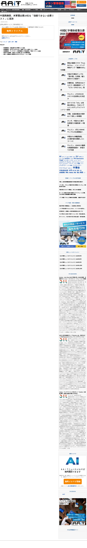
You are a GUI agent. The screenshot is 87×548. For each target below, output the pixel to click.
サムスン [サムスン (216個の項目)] (69, 169)
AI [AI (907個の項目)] (60, 164)
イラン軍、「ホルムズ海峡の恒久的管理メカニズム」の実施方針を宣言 (72, 193)
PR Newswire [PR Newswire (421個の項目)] (79, 166)
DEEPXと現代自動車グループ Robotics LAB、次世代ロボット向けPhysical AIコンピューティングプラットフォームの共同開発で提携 (72, 343)
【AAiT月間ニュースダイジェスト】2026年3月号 (70, 263)
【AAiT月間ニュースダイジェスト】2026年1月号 (70, 269)
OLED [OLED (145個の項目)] (71, 166)
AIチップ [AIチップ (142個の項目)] (64, 164)
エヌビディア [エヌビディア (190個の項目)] (62, 169)
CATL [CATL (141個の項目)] (74, 164)
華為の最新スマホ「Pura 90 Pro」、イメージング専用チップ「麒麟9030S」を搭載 (72, 73)
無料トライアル (81, 2)
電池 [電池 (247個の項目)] (78, 180)
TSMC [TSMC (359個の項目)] (61, 168)
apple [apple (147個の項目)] (67, 164)
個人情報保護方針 (72, 493)
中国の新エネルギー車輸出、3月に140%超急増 (70, 197)
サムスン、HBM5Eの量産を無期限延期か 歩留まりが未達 (76, 155)
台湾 (9, 41)
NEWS (65, 9)
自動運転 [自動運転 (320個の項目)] (62, 180)
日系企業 (59, 9)
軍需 (16, 41)
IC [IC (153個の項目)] (82, 164)
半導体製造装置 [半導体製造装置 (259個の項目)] (63, 177)
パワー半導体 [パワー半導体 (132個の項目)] (69, 172)
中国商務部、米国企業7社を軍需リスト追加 (14, 48)
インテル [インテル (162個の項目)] (71, 167)
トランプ (5, 41)
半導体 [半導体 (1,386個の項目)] (76, 175)
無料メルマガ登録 (72, 489)
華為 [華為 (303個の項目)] (67, 180)
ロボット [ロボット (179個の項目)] (70, 175)
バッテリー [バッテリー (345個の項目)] (62, 172)
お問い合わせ (4, 11)
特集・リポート (43, 9)
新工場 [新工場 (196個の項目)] (74, 177)
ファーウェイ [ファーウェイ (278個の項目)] (63, 175)
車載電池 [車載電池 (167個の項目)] (71, 180)
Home (2, 9)
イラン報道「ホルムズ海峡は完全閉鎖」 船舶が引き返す (72, 205)
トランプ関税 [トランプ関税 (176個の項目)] (77, 170)
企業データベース (72, 30)
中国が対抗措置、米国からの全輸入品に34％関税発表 (16, 52)
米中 (13, 41)
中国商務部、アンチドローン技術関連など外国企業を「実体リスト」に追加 (22, 51)
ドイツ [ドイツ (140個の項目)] (82, 170)
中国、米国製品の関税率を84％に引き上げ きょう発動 (17, 54)
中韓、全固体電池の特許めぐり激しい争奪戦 (76, 122)
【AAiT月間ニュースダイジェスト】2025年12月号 (70, 273)
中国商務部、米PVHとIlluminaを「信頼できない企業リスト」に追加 (20, 49)
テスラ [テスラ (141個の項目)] (60, 170)
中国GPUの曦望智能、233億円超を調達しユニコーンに (75, 146)
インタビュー (52, 9)
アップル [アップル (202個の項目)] (66, 167)
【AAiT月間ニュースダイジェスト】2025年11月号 (70, 276)
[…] (75, 339)
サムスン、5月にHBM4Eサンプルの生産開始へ (75, 138)
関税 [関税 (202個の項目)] (75, 180)
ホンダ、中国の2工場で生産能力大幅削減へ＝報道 (76, 130)
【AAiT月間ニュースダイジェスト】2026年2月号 (70, 266)
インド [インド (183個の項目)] (75, 167)
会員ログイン (6, 38)
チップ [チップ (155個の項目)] (82, 169)
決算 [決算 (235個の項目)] (78, 177)
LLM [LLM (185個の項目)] (63, 166)
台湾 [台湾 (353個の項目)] (70, 178)
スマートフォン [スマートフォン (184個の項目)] (76, 169)
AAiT (63, 501)
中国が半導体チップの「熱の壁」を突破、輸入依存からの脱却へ (76, 83)
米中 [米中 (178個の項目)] (81, 177)
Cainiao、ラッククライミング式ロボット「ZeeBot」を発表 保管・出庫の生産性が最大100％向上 (72, 400)
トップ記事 (35, 9)
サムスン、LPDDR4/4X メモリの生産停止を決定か (76, 103)
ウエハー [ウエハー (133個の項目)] (79, 167)
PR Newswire (71, 9)
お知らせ (79, 9)
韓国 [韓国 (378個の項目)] (81, 180)
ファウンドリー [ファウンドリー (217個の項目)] (77, 172)
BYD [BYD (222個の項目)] (71, 164)
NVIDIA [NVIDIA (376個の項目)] (67, 166)
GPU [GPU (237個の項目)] (80, 164)
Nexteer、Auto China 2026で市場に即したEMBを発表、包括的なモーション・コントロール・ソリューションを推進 (72, 285)
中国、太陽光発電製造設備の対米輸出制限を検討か (71, 189)
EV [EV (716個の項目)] (77, 164)
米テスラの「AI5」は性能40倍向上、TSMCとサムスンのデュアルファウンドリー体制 (72, 113)
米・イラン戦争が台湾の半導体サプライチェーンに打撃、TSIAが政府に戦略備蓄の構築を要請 (72, 200)
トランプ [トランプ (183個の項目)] (71, 170)
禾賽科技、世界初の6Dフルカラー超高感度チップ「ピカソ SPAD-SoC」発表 (72, 93)
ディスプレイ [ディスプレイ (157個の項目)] (65, 170)
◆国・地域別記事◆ (26, 9)
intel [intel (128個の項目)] (60, 166)
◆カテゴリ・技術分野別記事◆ (13, 9)
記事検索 (72, 19)
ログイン (81, 5)
